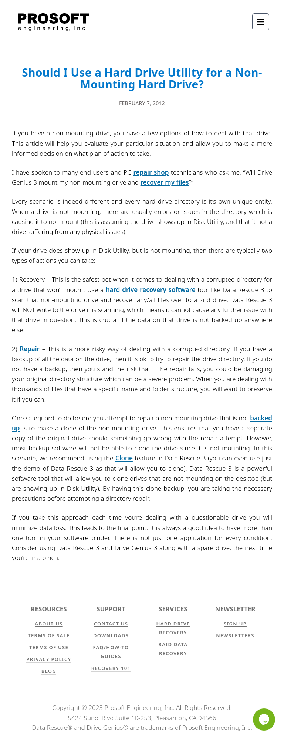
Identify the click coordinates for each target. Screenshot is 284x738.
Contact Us (111, 623)
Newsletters (235, 635)
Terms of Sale (49, 635)
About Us (48, 623)
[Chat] (264, 719)
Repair (30, 349)
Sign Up (235, 623)
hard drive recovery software (151, 289)
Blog (48, 671)
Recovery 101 (111, 668)
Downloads (111, 635)
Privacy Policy (48, 659)
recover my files (165, 182)
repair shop (151, 172)
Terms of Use (48, 647)
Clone (124, 458)
